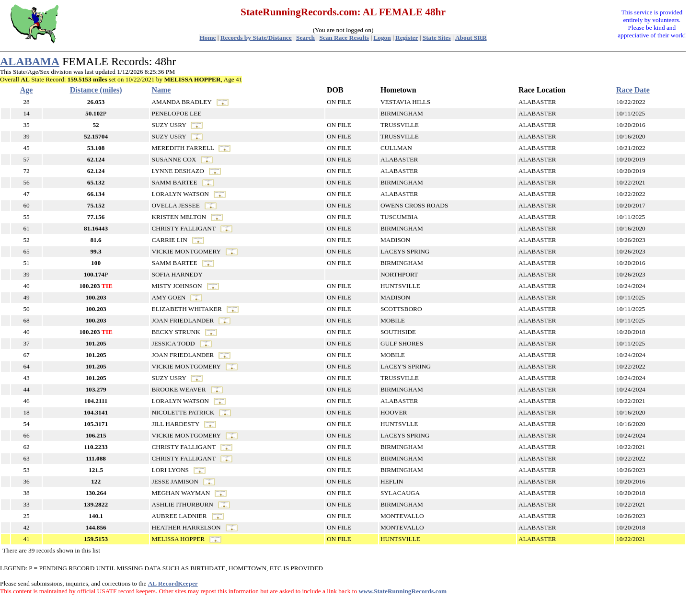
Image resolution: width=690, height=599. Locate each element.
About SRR (471, 37)
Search (305, 37)
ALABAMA (29, 61)
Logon (382, 37)
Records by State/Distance (256, 37)
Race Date (633, 90)
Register (406, 37)
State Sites (437, 37)
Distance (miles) (96, 90)
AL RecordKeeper (173, 583)
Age (26, 90)
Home (207, 37)
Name (161, 90)
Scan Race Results (344, 37)
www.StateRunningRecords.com (403, 591)
